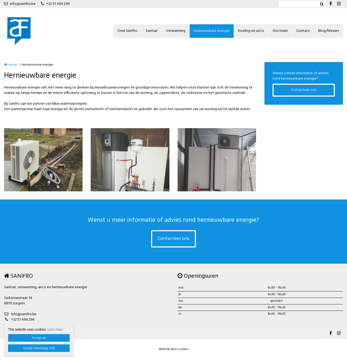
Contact (303, 31)
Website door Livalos (174, 349)
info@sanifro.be (20, 4)
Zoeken (322, 4)
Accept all (39, 338)
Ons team (280, 31)
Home (12, 64)
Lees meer (55, 329)
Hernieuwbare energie (212, 31)
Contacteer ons (303, 90)
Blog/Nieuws (328, 31)
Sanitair (152, 31)
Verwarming (175, 31)
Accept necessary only (39, 348)
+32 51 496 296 (55, 4)
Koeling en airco (251, 31)
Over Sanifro (127, 31)
